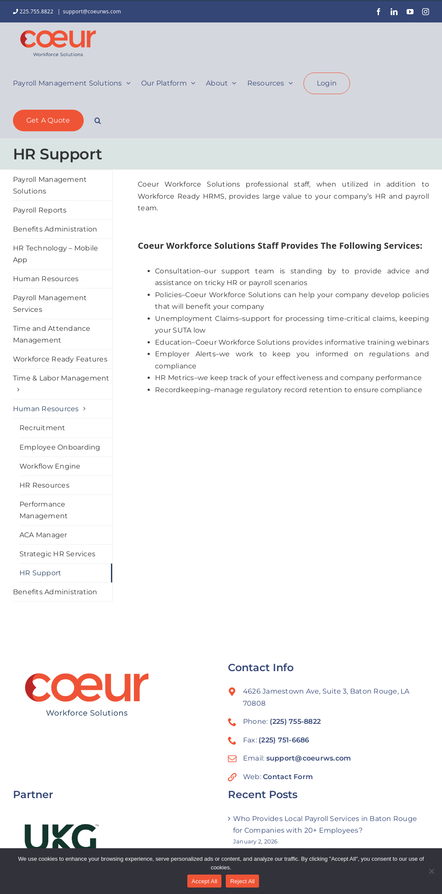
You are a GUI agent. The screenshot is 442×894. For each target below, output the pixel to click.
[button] (98, 119)
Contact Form (288, 777)
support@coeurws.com (92, 11)
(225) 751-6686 (284, 740)
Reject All (242, 881)
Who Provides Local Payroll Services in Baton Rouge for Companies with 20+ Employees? (325, 825)
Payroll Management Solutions (50, 185)
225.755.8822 (34, 11)
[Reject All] (431, 871)
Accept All (205, 881)
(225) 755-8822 (295, 721)
